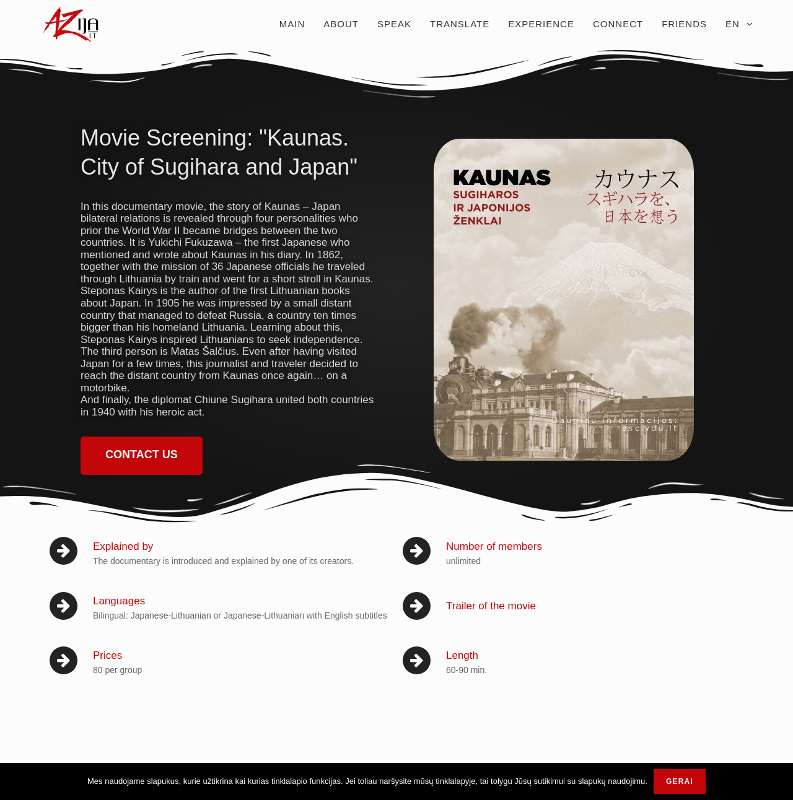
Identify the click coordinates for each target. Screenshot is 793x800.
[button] (142, 456)
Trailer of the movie (491, 606)
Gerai (679, 781)
